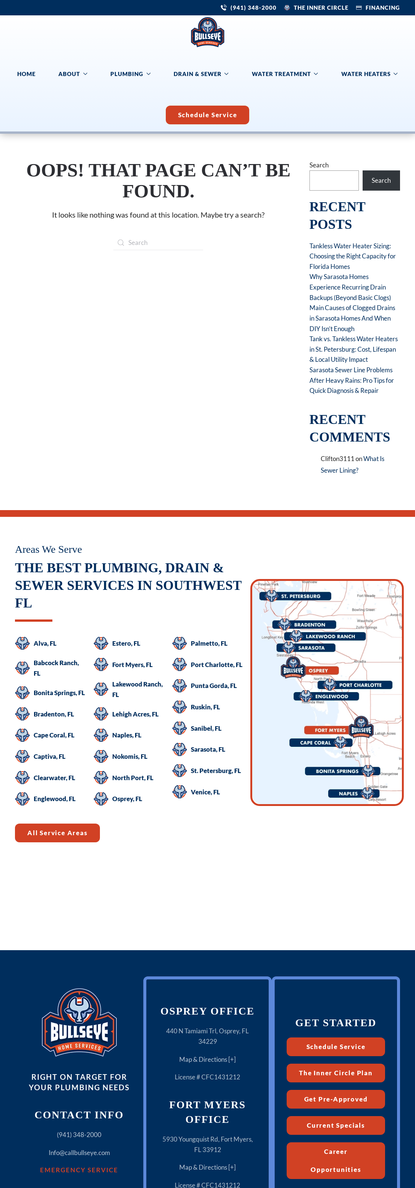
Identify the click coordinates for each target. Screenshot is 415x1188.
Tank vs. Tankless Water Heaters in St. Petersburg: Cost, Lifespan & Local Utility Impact (353, 349)
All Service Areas (57, 833)
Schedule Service (207, 115)
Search (319, 165)
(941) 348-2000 (254, 7)
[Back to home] (207, 32)
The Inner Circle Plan (336, 1073)
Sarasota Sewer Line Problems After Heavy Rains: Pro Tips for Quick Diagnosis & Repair (351, 380)
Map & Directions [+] (207, 1059)
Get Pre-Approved (336, 1099)
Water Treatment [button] (285, 73)
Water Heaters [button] (369, 73)
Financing (383, 7)
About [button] (73, 73)
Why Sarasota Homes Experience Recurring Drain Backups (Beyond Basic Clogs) (350, 287)
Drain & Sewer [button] (201, 73)
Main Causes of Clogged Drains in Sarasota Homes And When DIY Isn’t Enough (352, 318)
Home (26, 73)
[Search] (158, 242)
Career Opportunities (336, 1160)
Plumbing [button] (130, 73)
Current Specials (336, 1125)
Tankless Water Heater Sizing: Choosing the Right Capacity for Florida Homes (352, 256)
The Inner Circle (321, 7)
